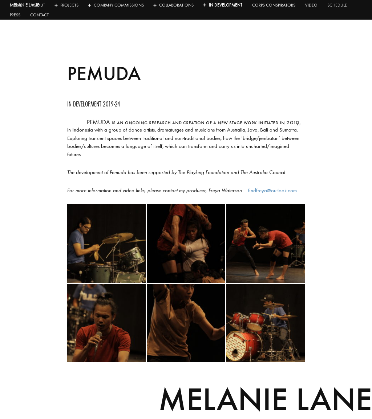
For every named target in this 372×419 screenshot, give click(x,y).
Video (311, 5)
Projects (69, 5)
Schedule (337, 5)
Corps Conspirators (273, 5)
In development (225, 5)
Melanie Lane (265, 399)
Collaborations (176, 5)
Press (15, 14)
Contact (39, 14)
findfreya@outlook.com (272, 190)
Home (16, 5)
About (38, 5)
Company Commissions (119, 5)
